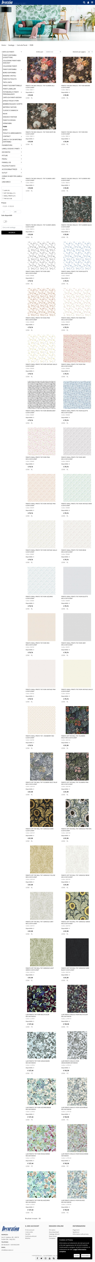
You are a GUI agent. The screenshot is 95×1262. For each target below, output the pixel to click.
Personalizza (86, 1255)
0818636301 (5, 1245)
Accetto (76, 1255)
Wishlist (27, 1238)
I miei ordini (29, 1232)
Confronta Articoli (30, 1236)
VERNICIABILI (7, 123)
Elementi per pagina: (79, 52)
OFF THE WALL (9, 193)
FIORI (5, 127)
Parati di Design (9, 120)
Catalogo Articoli (54, 1234)
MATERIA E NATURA (10, 107)
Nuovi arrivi (52, 1236)
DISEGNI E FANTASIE (10, 117)
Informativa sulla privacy (81, 1234)
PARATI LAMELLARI (9, 89)
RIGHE (5, 114)
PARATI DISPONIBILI (10, 69)
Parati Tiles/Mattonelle (12, 86)
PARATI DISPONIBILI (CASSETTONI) (10, 56)
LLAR (6, 190)
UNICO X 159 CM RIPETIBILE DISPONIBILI (12, 141)
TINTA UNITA (7, 82)
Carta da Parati (8, 52)
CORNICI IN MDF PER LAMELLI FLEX (12, 177)
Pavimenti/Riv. (7, 145)
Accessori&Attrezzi (9, 169)
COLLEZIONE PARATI (10, 66)
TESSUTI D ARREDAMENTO (12, 133)
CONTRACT (7, 136)
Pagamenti (76, 1230)
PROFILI (4, 159)
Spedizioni (76, 1232)
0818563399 (15, 1245)
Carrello (27, 1234)
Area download (54, 1232)
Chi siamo (52, 1230)
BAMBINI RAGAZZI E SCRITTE (12, 104)
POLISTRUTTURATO (8, 166)
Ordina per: (39, 52)
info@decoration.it (7, 1250)
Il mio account (29, 1230)
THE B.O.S (8, 198)
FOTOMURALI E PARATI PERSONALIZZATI (11, 93)
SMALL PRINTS (9, 196)
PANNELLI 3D (6, 162)
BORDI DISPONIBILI (9, 73)
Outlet (4, 173)
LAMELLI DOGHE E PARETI (11, 149)
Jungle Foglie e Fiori (11, 101)
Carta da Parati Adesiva (12, 97)
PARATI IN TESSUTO (10, 79)
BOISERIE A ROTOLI (9, 76)
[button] (11, 232)
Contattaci (52, 1238)
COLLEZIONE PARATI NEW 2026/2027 (12, 62)
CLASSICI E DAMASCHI (10, 110)
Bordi (5, 130)
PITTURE (5, 156)
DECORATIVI (6, 152)
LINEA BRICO (6, 182)
